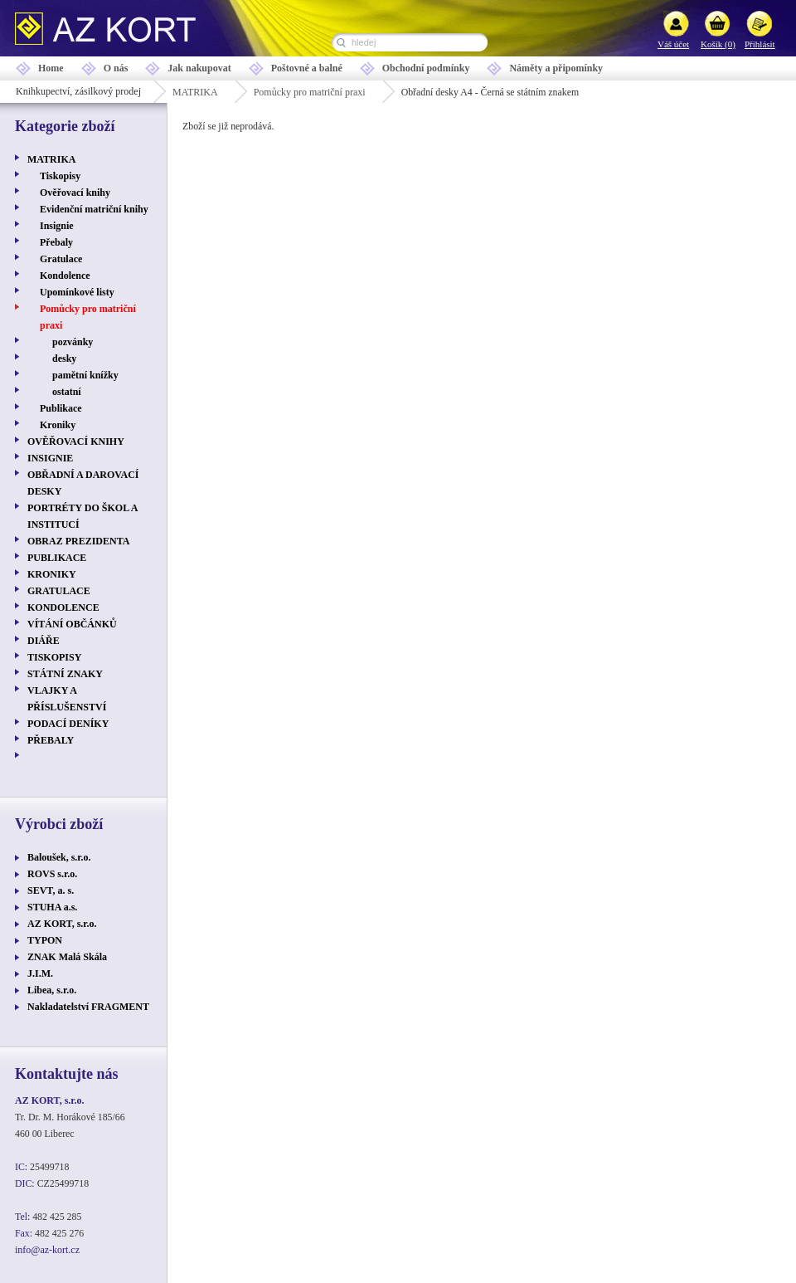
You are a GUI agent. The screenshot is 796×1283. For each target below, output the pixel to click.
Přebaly (56, 242)
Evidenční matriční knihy (94, 209)
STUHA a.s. (52, 907)
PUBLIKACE (56, 557)
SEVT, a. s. (50, 890)
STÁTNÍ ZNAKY (65, 674)
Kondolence (65, 275)
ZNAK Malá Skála (67, 957)
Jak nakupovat (199, 68)
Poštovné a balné (306, 68)
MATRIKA (195, 92)
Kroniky (57, 425)
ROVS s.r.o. (52, 874)
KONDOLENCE (63, 607)
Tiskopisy (60, 176)
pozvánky (72, 342)
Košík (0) (718, 44)
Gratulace (61, 259)
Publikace (61, 408)
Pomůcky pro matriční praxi (310, 92)
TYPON (44, 940)
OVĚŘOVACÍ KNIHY (75, 441)
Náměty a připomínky (556, 68)
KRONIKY (51, 574)
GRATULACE (58, 591)
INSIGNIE (50, 458)
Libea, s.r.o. (51, 990)
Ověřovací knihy (75, 192)
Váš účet (673, 44)
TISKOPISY (54, 657)
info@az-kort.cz (47, 1250)
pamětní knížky (85, 375)
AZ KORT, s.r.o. (62, 923)
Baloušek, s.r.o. (59, 857)
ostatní (66, 392)
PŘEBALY (50, 740)
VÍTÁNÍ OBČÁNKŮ (72, 624)
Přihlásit (760, 44)
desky (64, 358)
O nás (116, 68)
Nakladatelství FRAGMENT (88, 1006)
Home (51, 68)
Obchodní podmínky (426, 68)
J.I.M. (40, 973)
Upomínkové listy (77, 292)
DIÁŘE (43, 640)
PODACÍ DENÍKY (68, 723)
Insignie (57, 226)
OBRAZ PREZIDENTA (78, 541)
